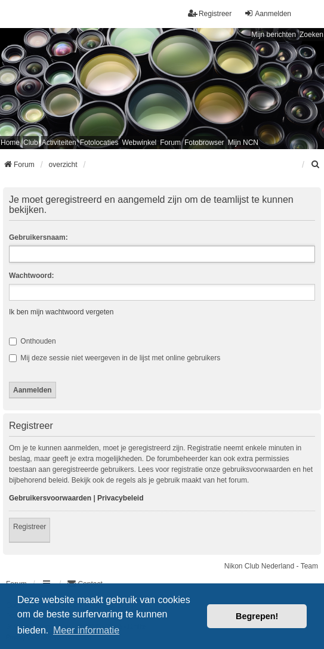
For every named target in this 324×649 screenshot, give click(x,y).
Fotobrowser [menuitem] (204, 142)
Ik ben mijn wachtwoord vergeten (61, 312)
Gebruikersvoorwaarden (50, 498)
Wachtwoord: (31, 275)
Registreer (29, 527)
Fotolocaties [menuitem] (99, 142)
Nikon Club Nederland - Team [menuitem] (271, 566)
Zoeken (311, 34)
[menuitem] (315, 164)
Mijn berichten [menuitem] (273, 34)
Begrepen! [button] (257, 616)
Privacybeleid (120, 498)
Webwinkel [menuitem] (139, 142)
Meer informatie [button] (86, 630)
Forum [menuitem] (170, 142)
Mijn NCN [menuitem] (243, 142)
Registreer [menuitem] (210, 13)
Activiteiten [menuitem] (59, 142)
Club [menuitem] (30, 142)
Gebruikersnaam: (38, 237)
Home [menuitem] (10, 142)
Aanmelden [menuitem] (267, 13)
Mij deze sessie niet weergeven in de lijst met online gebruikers (114, 358)
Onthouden (32, 341)
